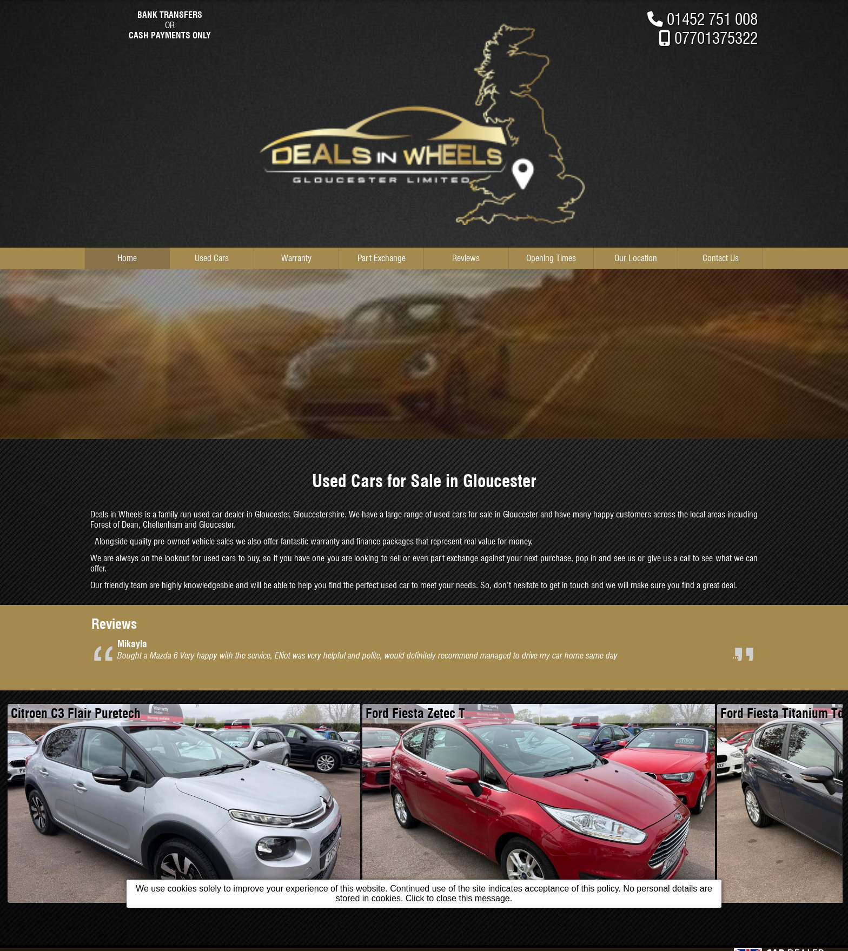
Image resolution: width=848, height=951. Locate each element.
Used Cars (212, 258)
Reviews (466, 258)
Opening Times (551, 258)
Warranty (296, 258)
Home (127, 258)
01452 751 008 (712, 19)
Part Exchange (381, 258)
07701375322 (716, 38)
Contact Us (721, 258)
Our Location (635, 258)
